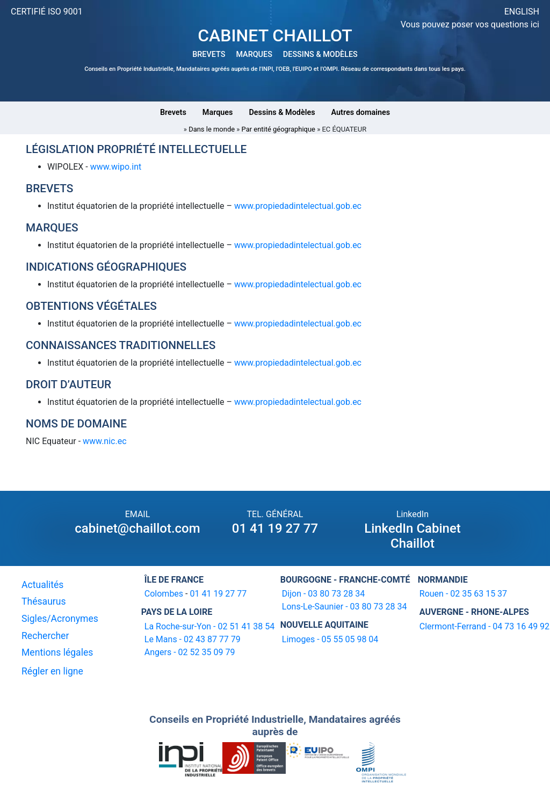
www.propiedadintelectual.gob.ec (297, 206)
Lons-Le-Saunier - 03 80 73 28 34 (344, 606)
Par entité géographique (278, 129)
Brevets (173, 112)
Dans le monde (212, 129)
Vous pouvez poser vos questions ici (470, 24)
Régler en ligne (52, 671)
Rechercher (45, 635)
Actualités (42, 584)
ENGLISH (521, 11)
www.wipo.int (115, 167)
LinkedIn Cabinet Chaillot (412, 536)
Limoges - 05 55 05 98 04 (330, 639)
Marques (217, 112)
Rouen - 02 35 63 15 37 (463, 594)
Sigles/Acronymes (59, 618)
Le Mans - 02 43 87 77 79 (192, 639)
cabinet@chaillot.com (137, 528)
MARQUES (254, 54)
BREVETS (208, 54)
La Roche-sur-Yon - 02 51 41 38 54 (209, 626)
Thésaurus (43, 601)
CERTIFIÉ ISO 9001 (47, 11)
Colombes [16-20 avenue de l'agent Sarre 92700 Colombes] (163, 594)
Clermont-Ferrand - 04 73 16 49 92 (484, 626)
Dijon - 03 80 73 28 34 (323, 594)
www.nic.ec (105, 441)
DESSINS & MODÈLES (320, 54)
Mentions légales (57, 652)
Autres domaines (360, 112)
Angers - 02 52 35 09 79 (189, 652)
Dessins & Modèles (282, 112)
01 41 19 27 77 (275, 528)
